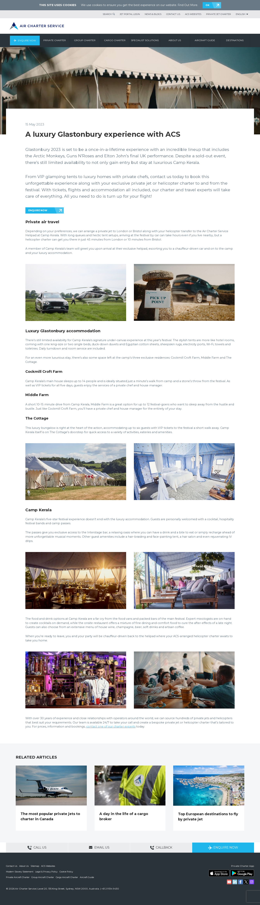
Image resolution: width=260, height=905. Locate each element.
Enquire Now (27, 40)
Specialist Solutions (145, 40)
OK (207, 5)
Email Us (99, 847)
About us (175, 40)
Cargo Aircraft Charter (67, 877)
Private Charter (55, 40)
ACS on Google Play (242, 873)
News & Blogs (153, 14)
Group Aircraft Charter (42, 877)
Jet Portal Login (130, 14)
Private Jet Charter (218, 14)
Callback (161, 848)
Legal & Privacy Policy (46, 871)
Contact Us (173, 14)
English (240, 14)
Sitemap (35, 866)
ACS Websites (193, 14)
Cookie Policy (66, 871)
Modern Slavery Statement (19, 871)
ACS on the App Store (218, 873)
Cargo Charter (115, 40)
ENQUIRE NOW (37, 210)
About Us (24, 866)
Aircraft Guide (205, 40)
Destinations (235, 40)
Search (107, 14)
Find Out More (187, 5)
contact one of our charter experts (110, 726)
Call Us (37, 848)
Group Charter (85, 40)
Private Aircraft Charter (17, 877)
